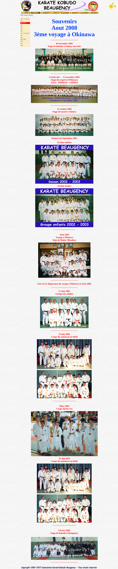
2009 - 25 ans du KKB (24, 18)
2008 (21, 25)
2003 (21, 37)
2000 (21, 45)
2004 (21, 35)
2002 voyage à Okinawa (23, 40)
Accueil (26, 12)
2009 (21, 21)
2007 (21, 27)
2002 (21, 41)
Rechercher (88, 9)
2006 (21, 29)
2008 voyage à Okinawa (23, 23)
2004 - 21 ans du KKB (24, 33)
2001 (21, 43)
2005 (21, 31)
